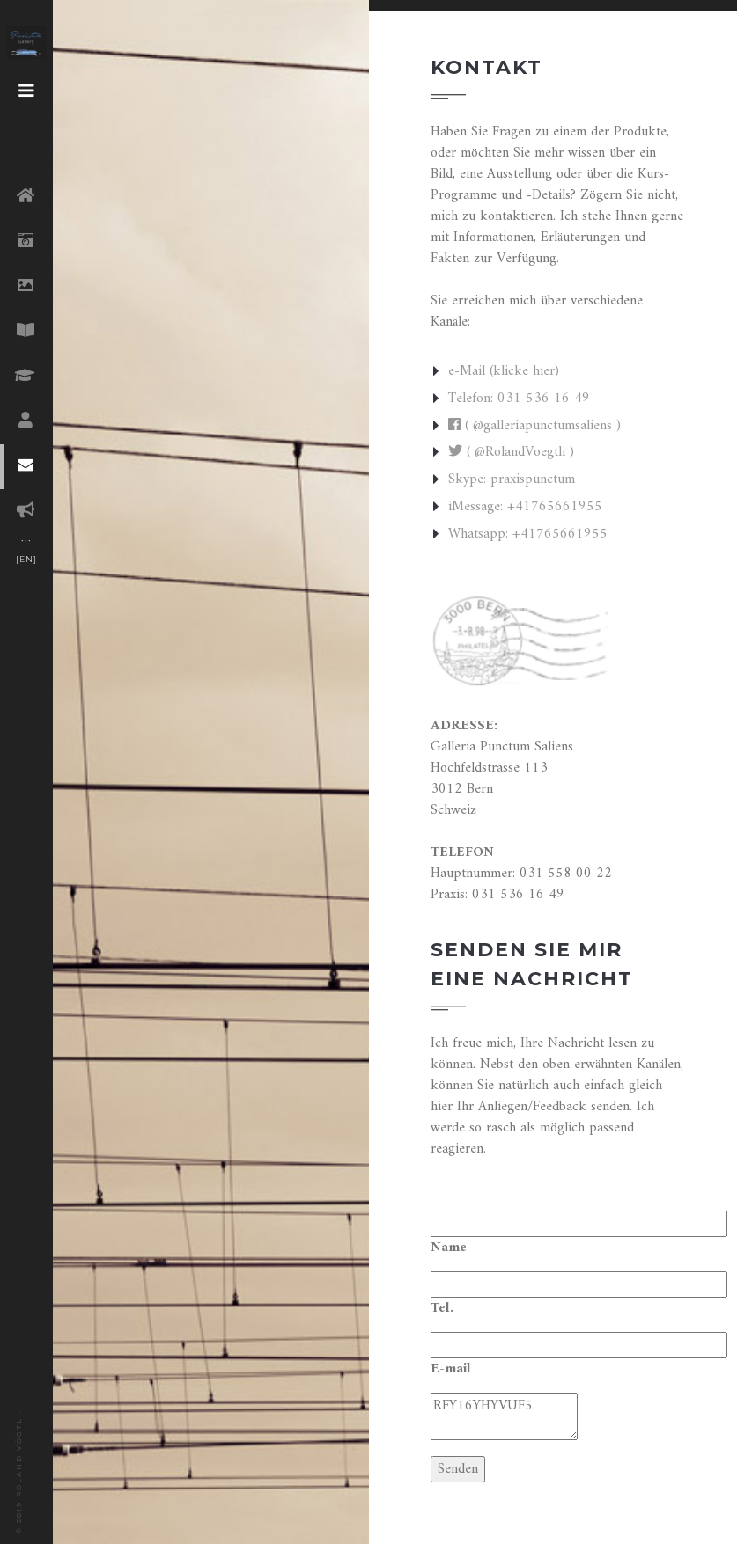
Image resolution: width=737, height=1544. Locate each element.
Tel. (442, 1308)
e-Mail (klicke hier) (503, 371)
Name (449, 1247)
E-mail (451, 1368)
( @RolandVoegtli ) (511, 452)
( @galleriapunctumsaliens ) (534, 426)
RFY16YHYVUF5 (504, 1416)
